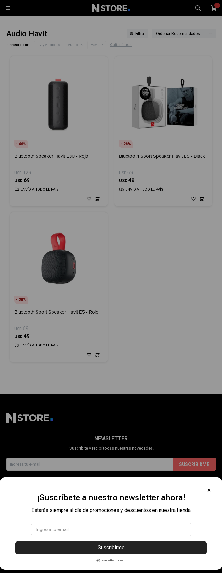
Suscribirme (111, 548)
